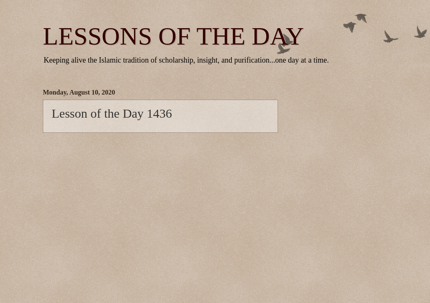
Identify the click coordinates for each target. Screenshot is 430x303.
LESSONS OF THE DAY (173, 36)
